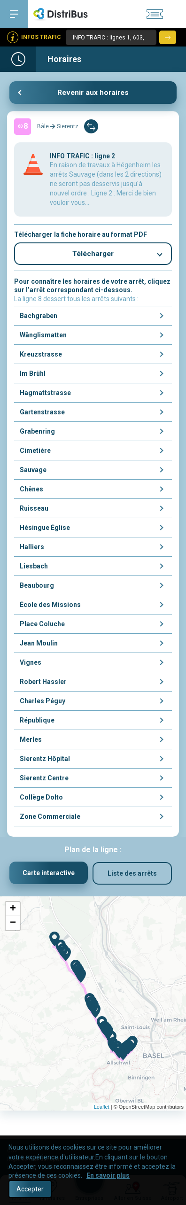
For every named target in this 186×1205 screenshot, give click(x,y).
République (37, 722)
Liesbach (34, 568)
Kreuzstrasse (41, 356)
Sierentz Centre (44, 780)
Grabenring (37, 433)
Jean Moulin (39, 645)
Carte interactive (49, 875)
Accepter (30, 1189)
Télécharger (93, 254)
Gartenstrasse (42, 414)
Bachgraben (38, 317)
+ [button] (13, 911)
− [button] (13, 925)
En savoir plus (108, 1175)
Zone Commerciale (50, 818)
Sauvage (33, 471)
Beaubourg (37, 587)
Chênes (31, 491)
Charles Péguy (42, 703)
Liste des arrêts (132, 875)
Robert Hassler (43, 683)
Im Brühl (33, 375)
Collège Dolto (41, 799)
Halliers (32, 548)
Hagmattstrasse (45, 394)
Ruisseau (34, 510)
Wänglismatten (43, 337)
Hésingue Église (45, 529)
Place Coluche (42, 626)
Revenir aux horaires (93, 92)
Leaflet (101, 1109)
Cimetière (35, 452)
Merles (31, 741)
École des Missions (50, 606)
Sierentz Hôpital (45, 760)
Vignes (30, 664)
